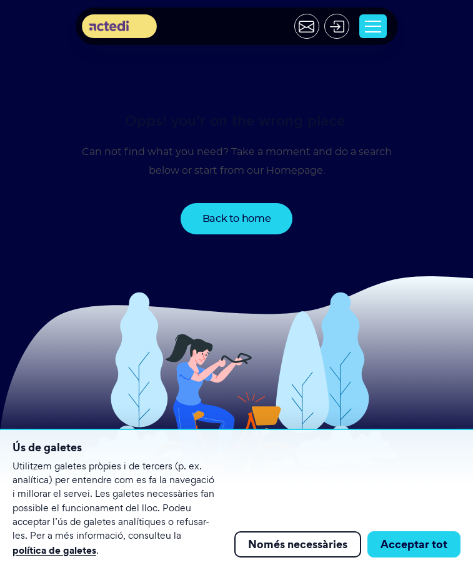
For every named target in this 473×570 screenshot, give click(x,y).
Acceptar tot (414, 544)
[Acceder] (336, 26)
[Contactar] (306, 26)
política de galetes (54, 550)
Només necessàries (297, 544)
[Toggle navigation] (373, 26)
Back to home (236, 219)
